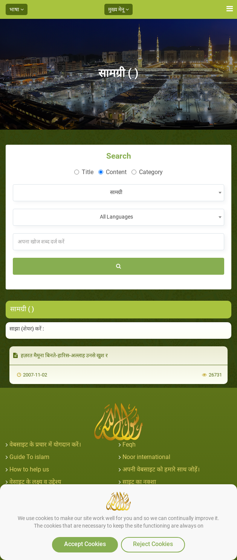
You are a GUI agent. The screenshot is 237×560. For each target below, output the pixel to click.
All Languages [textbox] (116, 217)
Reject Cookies (153, 544)
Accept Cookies (85, 544)
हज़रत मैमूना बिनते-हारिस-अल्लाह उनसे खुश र (60, 355)
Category (147, 172)
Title (83, 172)
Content (112, 172)
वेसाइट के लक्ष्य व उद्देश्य (35, 481)
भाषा (16, 9)
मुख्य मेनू (118, 9)
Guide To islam (29, 457)
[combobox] (118, 192)
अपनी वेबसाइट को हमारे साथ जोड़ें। (161, 469)
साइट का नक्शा (139, 481)
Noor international (146, 457)
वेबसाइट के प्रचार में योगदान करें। (45, 444)
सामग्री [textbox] (116, 192)
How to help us (29, 469)
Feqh (129, 444)
